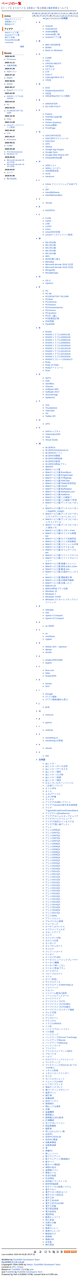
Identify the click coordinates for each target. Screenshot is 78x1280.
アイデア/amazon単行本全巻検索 (61, 805)
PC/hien (49, 299)
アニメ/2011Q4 (52, 879)
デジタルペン (51, 1018)
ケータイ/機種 (52, 962)
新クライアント (52, 1156)
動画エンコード (52, 1217)
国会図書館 (50, 1126)
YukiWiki (16, 1269)
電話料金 (49, 1214)
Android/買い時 (52, 34)
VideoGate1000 (52, 434)
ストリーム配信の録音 (56, 993)
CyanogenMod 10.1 (54, 77)
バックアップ (51, 1034)
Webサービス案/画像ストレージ (60, 563)
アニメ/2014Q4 (52, 907)
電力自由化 (12, 178)
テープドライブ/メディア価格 (59, 1009)
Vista (47, 437)
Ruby (47, 362)
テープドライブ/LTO (55, 1001)
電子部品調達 (51, 1208)
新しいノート (51, 1153)
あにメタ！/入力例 (54, 774)
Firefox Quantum (53, 122)
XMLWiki (49, 610)
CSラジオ (50, 69)
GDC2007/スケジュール (56, 138)
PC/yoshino (50, 313)
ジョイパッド (51, 987)
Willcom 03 (50, 586)
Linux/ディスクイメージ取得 (15, 126)
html (47, 686)
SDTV (48, 378)
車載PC (49, 1150)
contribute (9, 42)
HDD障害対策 (52, 171)
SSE (47, 381)
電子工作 (49, 1197)
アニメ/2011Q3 (52, 877)
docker (10, 84)
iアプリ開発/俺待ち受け (56, 699)
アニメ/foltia (51, 915)
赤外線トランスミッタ (56, 1181)
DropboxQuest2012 (54, 90)
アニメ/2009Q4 (52, 857)
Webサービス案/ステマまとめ (59, 547)
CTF (9, 133)
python (48, 722)
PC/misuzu (11, 59)
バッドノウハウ (52, 1045)
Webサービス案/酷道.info (57, 569)
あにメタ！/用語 (53, 780)
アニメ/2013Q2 (52, 896)
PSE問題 (49, 321)
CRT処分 (49, 66)
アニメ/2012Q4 (52, 890)
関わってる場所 (52, 1106)
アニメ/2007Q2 (52, 835)
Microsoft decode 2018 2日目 (15, 161)
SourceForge (51, 394)
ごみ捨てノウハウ (54, 785)
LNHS (48, 221)
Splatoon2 (50, 397)
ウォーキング (51, 924)
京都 (47, 1109)
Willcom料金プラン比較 (56, 588)
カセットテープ (52, 932)
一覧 (37, 8)
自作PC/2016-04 (53, 1137)
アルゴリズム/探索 (54, 921)
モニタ (48, 1076)
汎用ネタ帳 (50, 1222)
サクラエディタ (52, 982)
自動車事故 (50, 1142)
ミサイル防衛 (51, 1070)
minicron (49, 715)
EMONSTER (51, 103)
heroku (48, 683)
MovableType (51, 273)
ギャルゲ (49, 949)
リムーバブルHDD (54, 1081)
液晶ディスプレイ (54, 1087)
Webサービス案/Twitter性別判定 (60, 483)
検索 (44, 8)
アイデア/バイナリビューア (58, 818)
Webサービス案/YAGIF (56, 486)
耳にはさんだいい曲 (55, 1131)
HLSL (48, 173)
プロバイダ (50, 1054)
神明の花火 (50, 1167)
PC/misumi (11, 139)
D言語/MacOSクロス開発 (57, 96)
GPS (47, 144)
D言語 (48, 93)
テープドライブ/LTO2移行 (58, 1004)
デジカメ (49, 1015)
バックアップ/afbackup (56, 1043)
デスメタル (50, 1020)
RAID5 (9, 78)
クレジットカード (54, 951)
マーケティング (52, 1062)
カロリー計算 (51, 940)
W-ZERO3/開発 (52, 455)
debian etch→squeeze (56, 646)
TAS (47, 405)
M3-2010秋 (50, 242)
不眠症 (48, 1225)
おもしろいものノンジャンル (59, 783)
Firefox (48, 119)
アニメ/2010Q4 (52, 868)
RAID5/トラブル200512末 (57, 334)
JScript (48, 203)
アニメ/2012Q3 (52, 888)
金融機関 (49, 1112)
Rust (47, 370)
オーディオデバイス (55, 926)
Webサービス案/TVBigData (58, 478)
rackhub (49, 730)
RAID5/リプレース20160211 (59, 359)
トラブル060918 (53, 1023)
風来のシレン (51, 1228)
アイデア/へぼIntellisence (57, 813)
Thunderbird (51, 408)
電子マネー (50, 1189)
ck (46, 633)
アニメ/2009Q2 (52, 852)
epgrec (48, 663)
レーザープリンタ (54, 1084)
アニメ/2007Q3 (52, 838)
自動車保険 (12, 65)
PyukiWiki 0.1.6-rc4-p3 (12, 1262)
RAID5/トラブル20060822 (57, 343)
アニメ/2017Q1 (52, 913)
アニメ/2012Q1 (52, 882)
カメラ (10, 172)
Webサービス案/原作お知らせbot (61, 566)
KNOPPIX (50, 210)
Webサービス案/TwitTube (57, 480)
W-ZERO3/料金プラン (56, 464)
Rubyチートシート (13, 19)
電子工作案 (10, 37)
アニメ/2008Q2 (52, 843)
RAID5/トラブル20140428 (57, 354)
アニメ (48, 827)
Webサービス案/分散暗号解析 (59, 580)
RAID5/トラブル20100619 (57, 345)
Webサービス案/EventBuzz (58, 472)
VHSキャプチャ (53, 431)
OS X (48, 280)
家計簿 (48, 1095)
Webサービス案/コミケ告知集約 (60, 541)
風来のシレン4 (52, 1231)
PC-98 (48, 293)
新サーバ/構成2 (52, 1164)
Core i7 (48, 74)
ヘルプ (62, 8)
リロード (19, 8)
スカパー (49, 990)
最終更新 (52, 8)
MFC (47, 256)
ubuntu (48, 748)
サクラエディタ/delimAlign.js (59, 984)
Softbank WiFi (52, 389)
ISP (47, 189)
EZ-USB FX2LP (52, 106)
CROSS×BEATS (53, 63)
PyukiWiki (50, 324)
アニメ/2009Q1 (52, 849)
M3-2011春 (50, 248)
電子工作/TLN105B (54, 1203)
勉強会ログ (10, 24)
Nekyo (30, 1264)
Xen (47, 612)
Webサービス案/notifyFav (57, 494)
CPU (47, 60)
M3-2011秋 (50, 245)
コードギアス (51, 971)
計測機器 (49, 1120)
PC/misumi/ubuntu (15, 152)
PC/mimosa (50, 302)
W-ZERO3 (50, 447)
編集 (22, 46)
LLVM (48, 218)
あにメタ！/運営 (53, 772)
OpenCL (49, 283)
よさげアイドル (52, 794)
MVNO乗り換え (52, 259)
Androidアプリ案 (12, 35)
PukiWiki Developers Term (29, 1272)
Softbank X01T (52, 392)
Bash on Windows (54, 50)
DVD (47, 88)
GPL (14, 1267)
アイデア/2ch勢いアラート (58, 802)
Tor (46, 413)
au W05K (49, 626)
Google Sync (51, 152)
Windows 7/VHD (53, 597)
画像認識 (49, 1098)
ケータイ (49, 954)
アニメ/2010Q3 (52, 866)
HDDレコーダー (53, 168)
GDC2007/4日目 (53, 135)
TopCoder (50, 410)
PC (8, 104)
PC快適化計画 (52, 318)
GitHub (48, 146)
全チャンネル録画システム (58, 1186)
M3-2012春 (50, 253)
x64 (47, 756)
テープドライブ (52, 998)
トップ (6, 8)
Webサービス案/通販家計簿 (58, 577)
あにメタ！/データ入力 (56, 769)
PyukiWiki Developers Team (26, 1259)
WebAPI (49, 466)
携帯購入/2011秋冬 (54, 1117)
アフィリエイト (52, 918)
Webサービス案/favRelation (58, 489)
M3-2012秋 (50, 250)
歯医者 (48, 1128)
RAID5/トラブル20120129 (57, 348)
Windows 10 (12, 154)
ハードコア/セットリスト (57, 1029)
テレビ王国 (50, 1012)
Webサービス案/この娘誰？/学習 (61, 500)
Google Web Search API (57, 155)
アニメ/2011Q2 (52, 874)
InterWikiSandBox (53, 195)
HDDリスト (12, 71)
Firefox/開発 (51, 125)
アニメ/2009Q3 (52, 854)
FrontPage (50, 128)
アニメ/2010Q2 (52, 863)
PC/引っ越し (51, 316)
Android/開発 (51, 31)
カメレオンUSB (53, 938)
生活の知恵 (50, 1175)
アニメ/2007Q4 (52, 841)
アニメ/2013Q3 (52, 899)
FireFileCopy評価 (53, 117)
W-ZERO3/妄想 (52, 461)
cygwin (48, 639)
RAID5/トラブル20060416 (57, 340)
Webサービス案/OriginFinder (59, 475)
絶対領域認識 (51, 1184)
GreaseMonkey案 (12, 40)
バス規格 (49, 1031)
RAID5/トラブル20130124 (57, 351)
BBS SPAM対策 (52, 45)
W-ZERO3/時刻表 (53, 458)
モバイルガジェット (55, 1079)
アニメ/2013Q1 (52, 893)
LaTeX (48, 226)
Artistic (20, 1267)
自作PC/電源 (51, 1139)
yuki (31, 1269)
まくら (48, 791)
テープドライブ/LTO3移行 (58, 1007)
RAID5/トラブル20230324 (15, 97)
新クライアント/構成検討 (57, 1159)
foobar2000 (50, 676)
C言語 (48, 80)
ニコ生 (48, 1026)
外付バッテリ (51, 1101)
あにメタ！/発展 (53, 777)
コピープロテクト (54, 973)
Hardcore (49, 176)
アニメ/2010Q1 (52, 860)
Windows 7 (50, 594)
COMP (10, 145)
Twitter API (50, 416)
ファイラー (50, 1048)
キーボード (50, 943)
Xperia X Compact (54, 615)
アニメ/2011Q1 (52, 871)
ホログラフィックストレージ (59, 1059)
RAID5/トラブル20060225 (57, 337)
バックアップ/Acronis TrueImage (61, 1037)
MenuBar (49, 262)
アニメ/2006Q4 (52, 830)
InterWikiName (52, 192)
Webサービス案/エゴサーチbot (60, 530)
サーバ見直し (51, 979)
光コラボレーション (55, 1123)
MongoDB (50, 270)
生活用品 (49, 1178)
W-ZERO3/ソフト (53, 453)
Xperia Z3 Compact (54, 618)
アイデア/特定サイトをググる (59, 821)
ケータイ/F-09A (52, 957)
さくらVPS (50, 788)
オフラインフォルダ (55, 929)
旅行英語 (49, 1244)
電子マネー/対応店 (54, 1195)
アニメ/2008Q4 (52, 846)
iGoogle (49, 694)
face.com (49, 670)
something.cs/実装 (54, 740)
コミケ (48, 976)
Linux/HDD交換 (52, 232)
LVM (47, 223)
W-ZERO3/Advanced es (56, 450)
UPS (47, 424)
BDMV (48, 47)
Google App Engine (54, 149)
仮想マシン (50, 1092)
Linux (9, 119)
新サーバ (49, 1161)
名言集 (48, 1242)
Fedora (48, 114)
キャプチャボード (54, 946)
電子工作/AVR (52, 1200)
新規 (30, 8)
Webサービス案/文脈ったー (58, 583)
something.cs (51, 738)
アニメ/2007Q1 (52, 832)
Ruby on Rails (52, 365)
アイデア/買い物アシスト (57, 824)
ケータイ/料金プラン (55, 968)
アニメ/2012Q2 (52, 885)
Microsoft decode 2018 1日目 (15, 165)
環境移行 (49, 1103)
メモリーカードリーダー (57, 1073)
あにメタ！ (50, 763)
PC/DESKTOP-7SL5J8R (15, 112)
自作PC (49, 1134)
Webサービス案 (12, 32)
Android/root (51, 29)
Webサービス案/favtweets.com (60, 491)
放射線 (48, 1236)
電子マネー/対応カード (56, 1192)
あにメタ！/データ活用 (56, 766)
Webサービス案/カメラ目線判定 (60, 538)
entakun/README (54, 660)
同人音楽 (49, 1220)
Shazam (49, 386)
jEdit (47, 707)
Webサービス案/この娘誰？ (58, 497)
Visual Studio (51, 440)
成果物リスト (11, 22)
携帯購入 (49, 1115)
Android (49, 26)
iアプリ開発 (51, 696)
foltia (47, 673)
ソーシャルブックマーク (57, 995)
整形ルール (50, 1172)
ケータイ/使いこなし (55, 965)
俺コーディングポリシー (57, 1090)
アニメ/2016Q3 (52, 910)
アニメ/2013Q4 (52, 902)
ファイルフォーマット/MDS (58, 1051)
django (48, 649)
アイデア (49, 799)
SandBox (49, 383)
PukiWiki (10, 1272)
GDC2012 (50, 141)
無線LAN (49, 1239)
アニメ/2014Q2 (52, 904)
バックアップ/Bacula (55, 1040)
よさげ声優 (50, 796)
